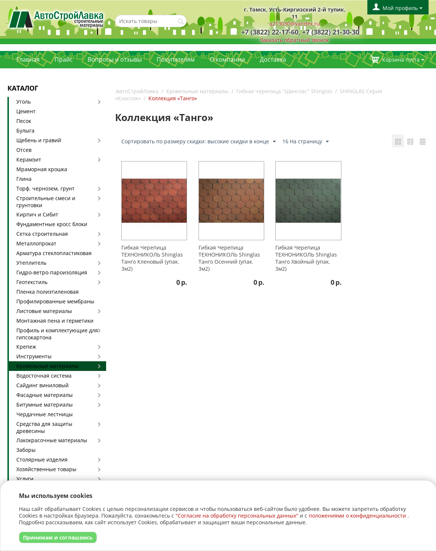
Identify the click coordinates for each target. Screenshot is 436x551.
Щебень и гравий (38, 140)
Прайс (64, 59)
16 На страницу (305, 142)
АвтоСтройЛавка (137, 91)
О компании (227, 59)
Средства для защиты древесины (44, 427)
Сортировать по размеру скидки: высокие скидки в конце (198, 142)
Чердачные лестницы (44, 414)
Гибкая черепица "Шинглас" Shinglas (284, 91)
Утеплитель (31, 262)
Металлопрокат (36, 243)
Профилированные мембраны (55, 301)
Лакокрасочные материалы (51, 440)
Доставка (273, 59)
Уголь (23, 101)
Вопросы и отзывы (115, 59)
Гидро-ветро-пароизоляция (51, 272)
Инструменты (34, 356)
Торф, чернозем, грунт (45, 188)
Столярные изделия (42, 459)
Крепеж (26, 346)
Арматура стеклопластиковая (54, 253)
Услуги (24, 478)
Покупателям (176, 59)
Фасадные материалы (44, 394)
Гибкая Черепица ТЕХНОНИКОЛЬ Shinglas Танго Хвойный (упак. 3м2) (306, 258)
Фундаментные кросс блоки (51, 224)
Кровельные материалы (47, 365)
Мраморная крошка (41, 169)
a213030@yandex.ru (294, 23)
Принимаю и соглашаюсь (58, 537)
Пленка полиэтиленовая (47, 291)
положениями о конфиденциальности (357, 515)
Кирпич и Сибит (37, 214)
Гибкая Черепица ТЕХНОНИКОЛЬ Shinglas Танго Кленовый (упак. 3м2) (152, 258)
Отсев (24, 149)
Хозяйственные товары (46, 469)
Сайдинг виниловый (42, 385)
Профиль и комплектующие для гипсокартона (57, 334)
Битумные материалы (44, 404)
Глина (24, 178)
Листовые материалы (44, 310)
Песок (23, 120)
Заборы (26, 449)
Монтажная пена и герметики (55, 320)
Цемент (26, 111)
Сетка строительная (42, 233)
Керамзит (28, 159)
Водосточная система (44, 375)
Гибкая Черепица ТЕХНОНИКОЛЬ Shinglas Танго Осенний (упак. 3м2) (229, 258)
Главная (28, 59)
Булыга (25, 130)
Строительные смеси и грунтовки (45, 202)
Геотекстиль (31, 282)
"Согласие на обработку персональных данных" (237, 515)
